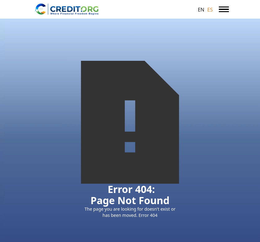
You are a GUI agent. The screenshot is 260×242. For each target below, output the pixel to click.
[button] (224, 9)
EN (201, 9)
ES (210, 9)
